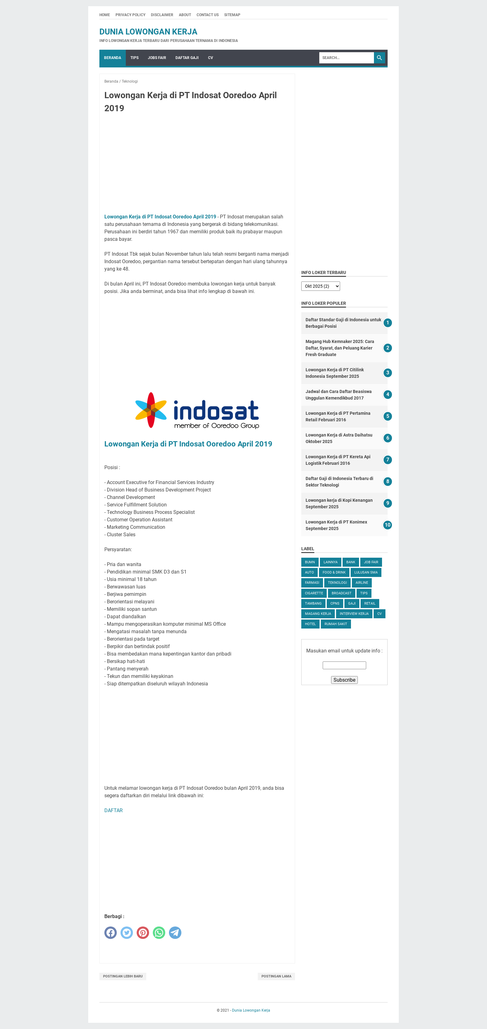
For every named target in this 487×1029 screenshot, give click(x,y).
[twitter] (127, 932)
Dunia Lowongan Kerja (148, 31)
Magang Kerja (318, 614)
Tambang (313, 603)
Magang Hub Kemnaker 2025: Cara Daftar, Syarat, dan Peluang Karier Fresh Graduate (340, 348)
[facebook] (110, 932)
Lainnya (331, 562)
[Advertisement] (197, 164)
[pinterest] (143, 932)
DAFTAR (113, 810)
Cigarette (314, 593)
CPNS (334, 603)
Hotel (310, 624)
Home (104, 15)
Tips (134, 58)
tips (364, 593)
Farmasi (312, 583)
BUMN (310, 562)
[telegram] (175, 932)
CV (210, 58)
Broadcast (342, 593)
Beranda (112, 58)
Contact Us (208, 15)
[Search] (346, 57)
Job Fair (371, 562)
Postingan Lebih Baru (123, 976)
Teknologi (337, 583)
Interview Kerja (354, 614)
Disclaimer (162, 15)
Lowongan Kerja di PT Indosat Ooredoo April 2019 (160, 217)
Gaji (352, 603)
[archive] (320, 286)
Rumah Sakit (336, 624)
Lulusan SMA (366, 572)
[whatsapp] (159, 932)
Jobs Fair (157, 58)
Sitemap (232, 15)
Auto (309, 572)
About (185, 15)
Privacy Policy (130, 15)
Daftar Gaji (187, 58)
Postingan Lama (276, 976)
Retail (369, 603)
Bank (350, 562)
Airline (362, 583)
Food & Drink (334, 572)
